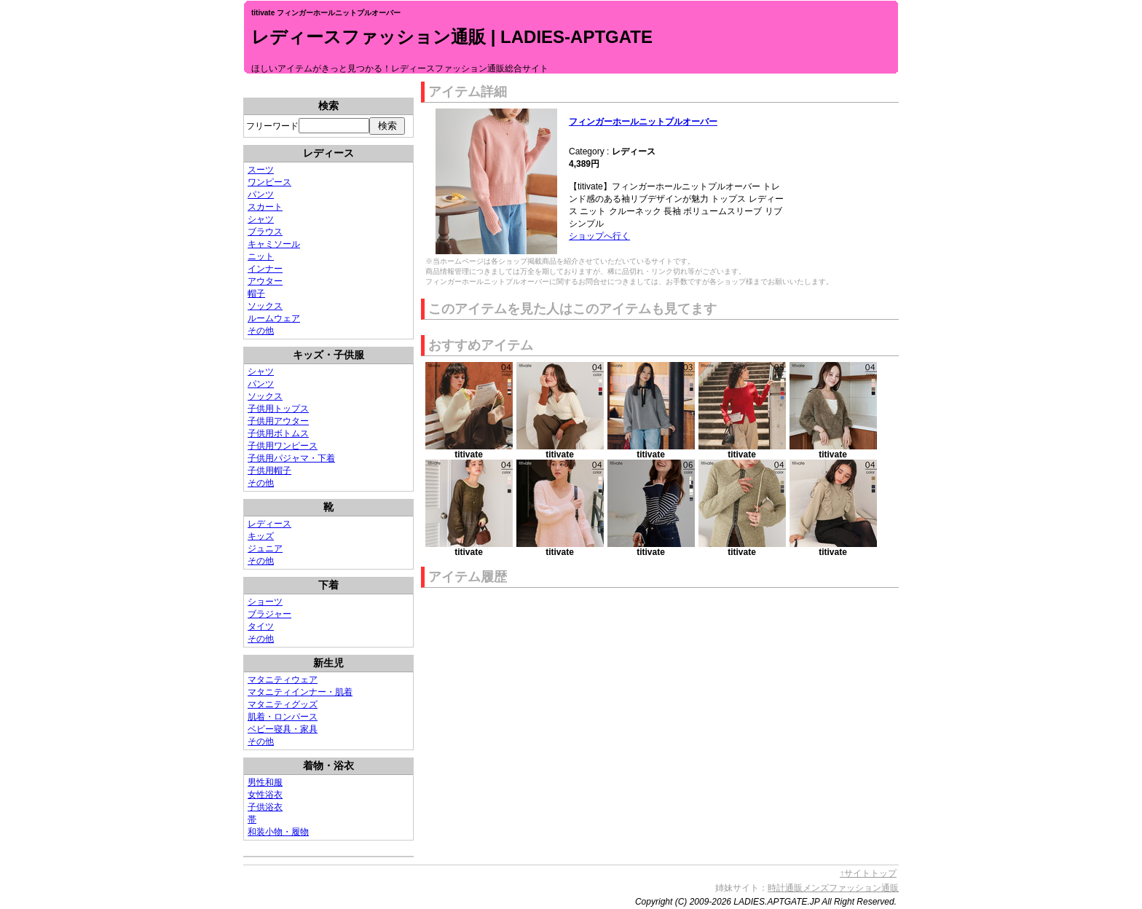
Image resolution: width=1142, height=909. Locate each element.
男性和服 (265, 782)
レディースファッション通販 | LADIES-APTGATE (452, 37)
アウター (265, 281)
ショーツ (265, 602)
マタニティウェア (283, 679)
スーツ (261, 170)
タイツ (261, 626)
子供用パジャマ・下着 (291, 458)
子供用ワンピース (283, 446)
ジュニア (265, 548)
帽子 (256, 293)
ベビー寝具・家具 (283, 729)
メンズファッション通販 (851, 888)
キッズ (261, 536)
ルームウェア (274, 318)
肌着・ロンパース (283, 717)
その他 (261, 331)
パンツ (261, 194)
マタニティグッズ (283, 704)
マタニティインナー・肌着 (300, 692)
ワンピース (269, 182)
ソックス (265, 306)
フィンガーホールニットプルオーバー (643, 122)
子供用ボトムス (278, 433)
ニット (261, 256)
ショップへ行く (599, 236)
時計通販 (785, 888)
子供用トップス (278, 409)
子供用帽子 (269, 470)
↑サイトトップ (868, 873)
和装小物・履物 (278, 832)
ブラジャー (269, 614)
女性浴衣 (265, 795)
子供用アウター (278, 421)
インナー (265, 269)
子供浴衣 (265, 807)
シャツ (261, 219)
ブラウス (265, 232)
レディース (269, 524)
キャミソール (274, 244)
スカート (265, 207)
